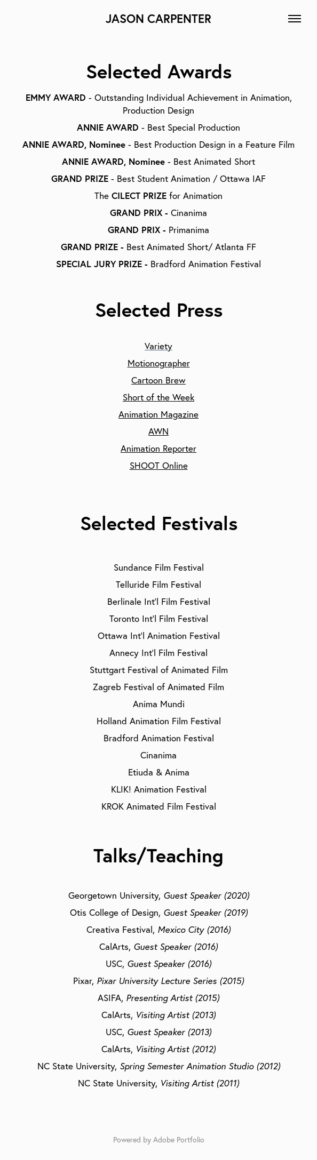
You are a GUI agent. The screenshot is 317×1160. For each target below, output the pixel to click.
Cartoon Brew (158, 380)
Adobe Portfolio (178, 1140)
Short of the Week (158, 397)
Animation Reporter (158, 448)
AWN (158, 431)
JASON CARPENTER (158, 18)
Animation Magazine (158, 414)
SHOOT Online (159, 465)
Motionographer (159, 363)
